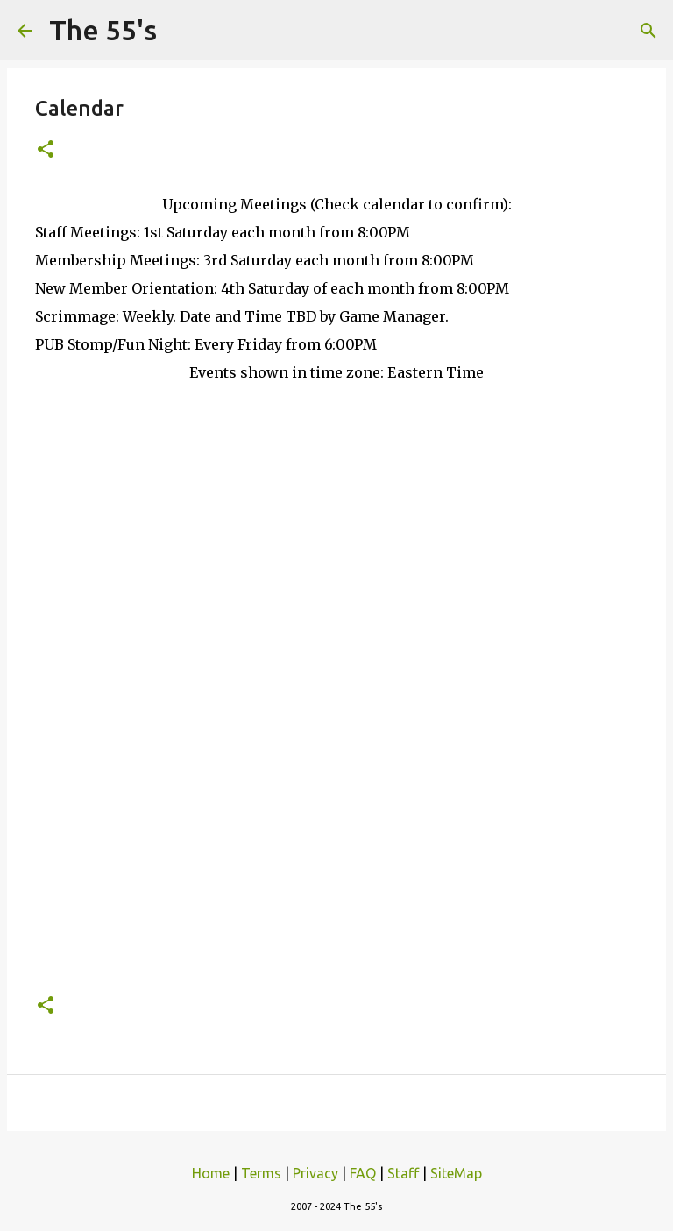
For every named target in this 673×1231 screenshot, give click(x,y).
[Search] (648, 31)
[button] (45, 150)
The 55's (103, 30)
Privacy (315, 1173)
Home (211, 1173)
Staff (403, 1173)
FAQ (363, 1173)
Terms (261, 1173)
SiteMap (456, 1173)
